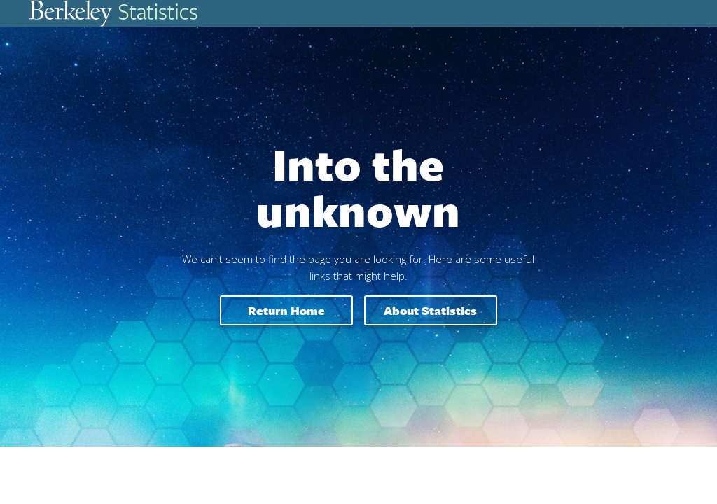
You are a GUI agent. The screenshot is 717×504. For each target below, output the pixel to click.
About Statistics (430, 310)
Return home (286, 310)
